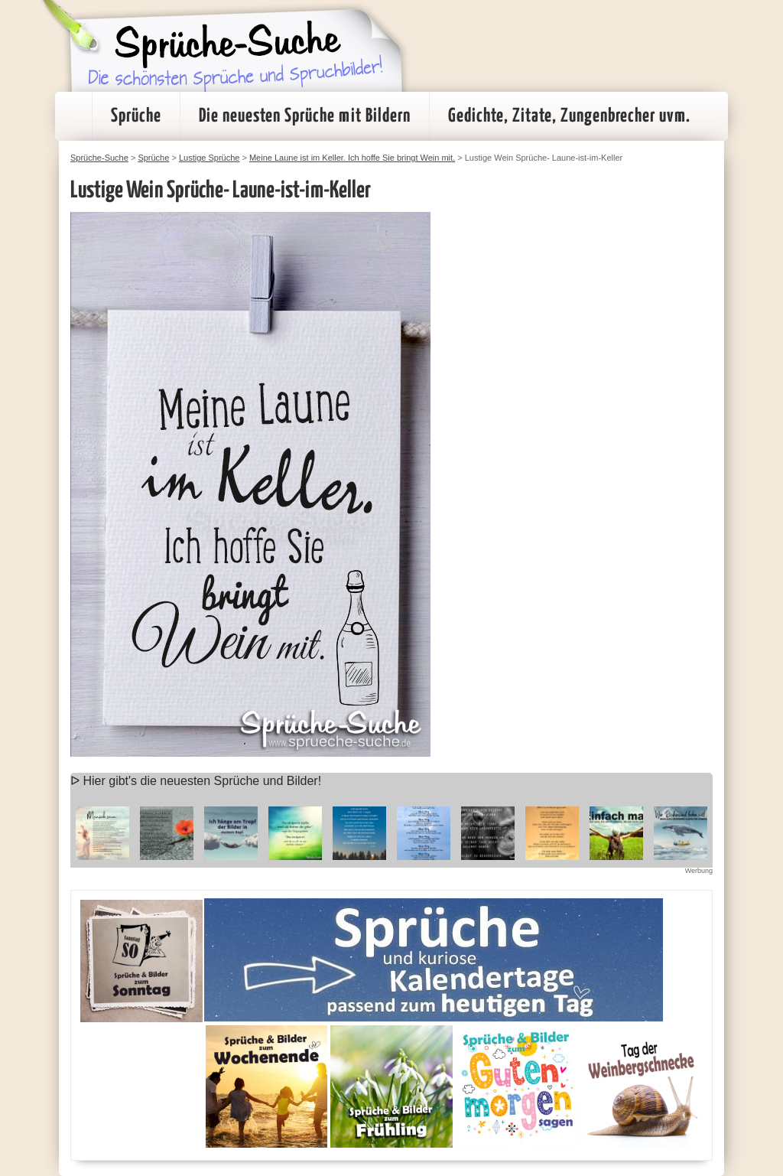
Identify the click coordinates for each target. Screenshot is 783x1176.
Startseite (73, 116)
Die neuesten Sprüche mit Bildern (305, 116)
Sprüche (136, 116)
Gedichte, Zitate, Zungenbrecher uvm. (569, 116)
